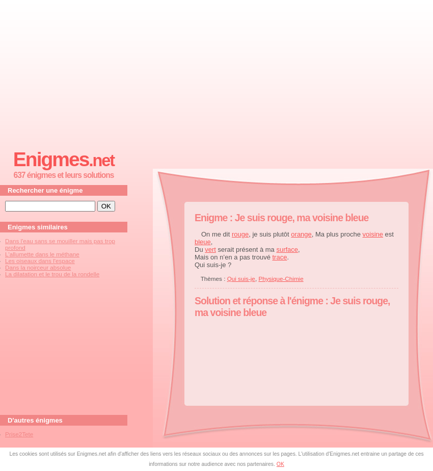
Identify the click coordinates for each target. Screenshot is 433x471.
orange (301, 234)
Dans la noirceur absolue (38, 267)
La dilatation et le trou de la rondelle (52, 274)
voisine (373, 234)
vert (210, 249)
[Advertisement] (216, 72)
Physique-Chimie (280, 278)
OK (280, 464)
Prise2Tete (19, 434)
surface (287, 249)
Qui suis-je (241, 278)
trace (279, 257)
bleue (203, 242)
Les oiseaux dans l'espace (40, 260)
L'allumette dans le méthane (42, 254)
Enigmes (63, 159)
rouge (240, 234)
